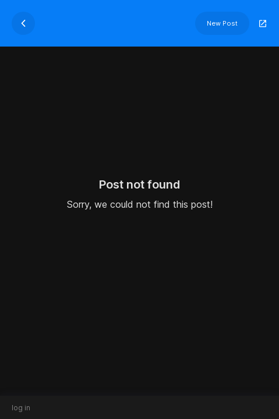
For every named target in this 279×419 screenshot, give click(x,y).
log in (21, 407)
